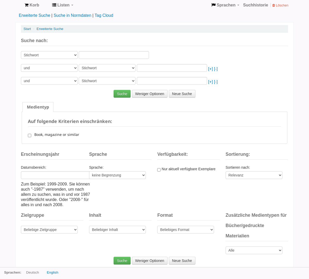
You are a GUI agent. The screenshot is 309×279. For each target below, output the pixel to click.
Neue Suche (182, 94)
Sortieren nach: (238, 167)
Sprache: (96, 167)
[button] (32, 5)
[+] (210, 69)
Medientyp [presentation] (38, 107)
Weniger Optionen (149, 94)
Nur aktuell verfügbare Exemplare (186, 169)
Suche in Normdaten (72, 15)
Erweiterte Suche (34, 15)
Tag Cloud (104, 15)
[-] (216, 69)
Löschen (280, 5)
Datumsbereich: (33, 167)
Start (27, 29)
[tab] (37, 107)
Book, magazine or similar (55, 134)
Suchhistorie (255, 5)
